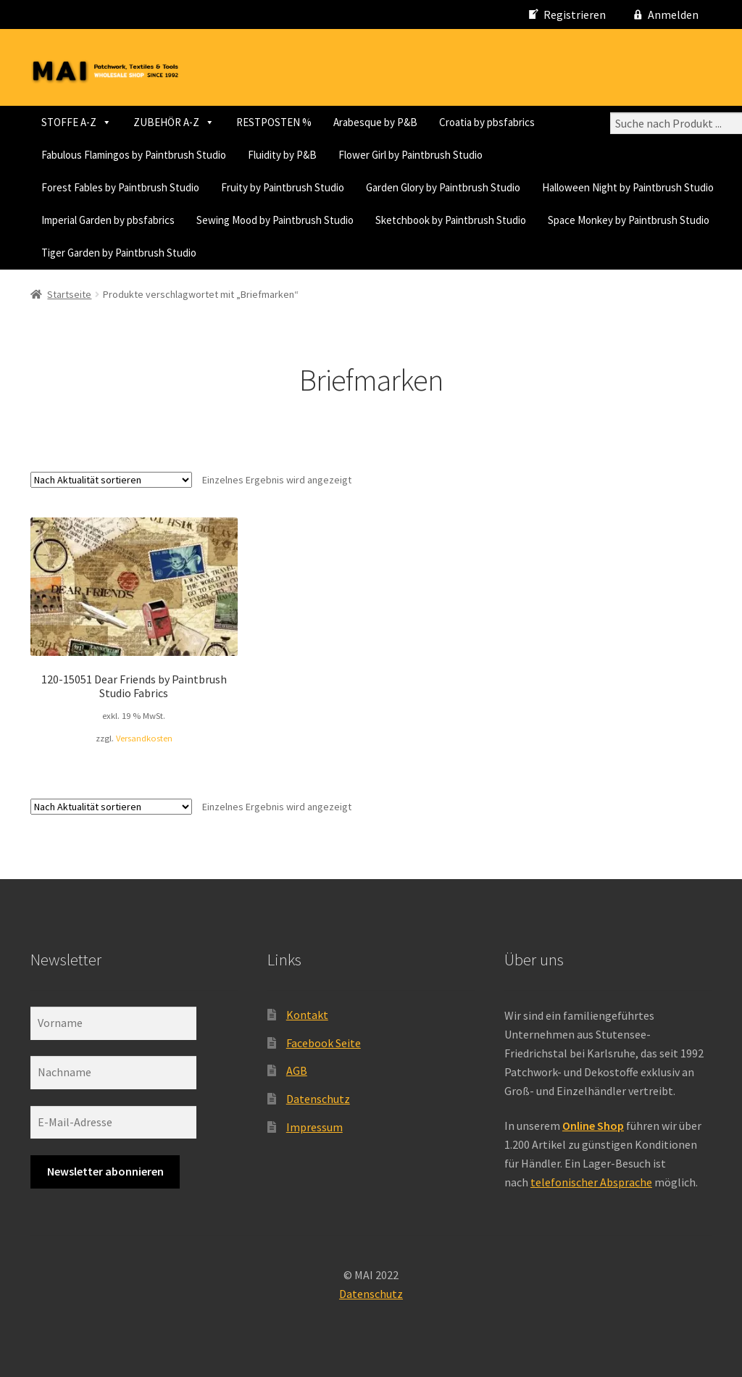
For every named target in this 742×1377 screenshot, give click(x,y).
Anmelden (673, 14)
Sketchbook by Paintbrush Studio (450, 220)
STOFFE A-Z (76, 122)
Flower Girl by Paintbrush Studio (410, 155)
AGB (296, 1070)
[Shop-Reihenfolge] (111, 480)
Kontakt (307, 1014)
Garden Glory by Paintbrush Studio (443, 187)
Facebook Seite (323, 1043)
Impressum (314, 1127)
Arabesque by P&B (375, 122)
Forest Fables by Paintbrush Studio (120, 187)
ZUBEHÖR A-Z (173, 122)
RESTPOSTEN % (274, 122)
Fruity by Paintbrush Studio (282, 187)
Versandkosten (144, 738)
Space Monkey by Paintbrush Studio (628, 220)
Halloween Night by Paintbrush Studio (628, 187)
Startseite (69, 294)
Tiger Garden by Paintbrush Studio (118, 252)
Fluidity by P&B (282, 155)
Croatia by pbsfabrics (487, 122)
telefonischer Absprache (591, 1182)
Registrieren (574, 14)
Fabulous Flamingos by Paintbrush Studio (133, 155)
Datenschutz (318, 1098)
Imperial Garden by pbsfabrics (108, 220)
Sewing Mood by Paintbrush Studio (275, 220)
